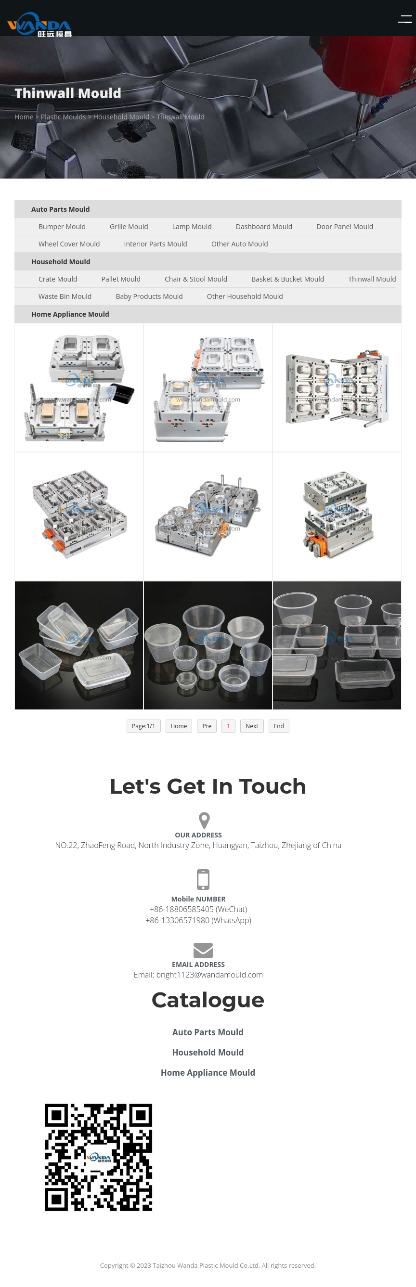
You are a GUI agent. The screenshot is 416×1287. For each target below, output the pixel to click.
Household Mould (121, 116)
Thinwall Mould (180, 116)
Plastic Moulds (63, 116)
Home (24, 116)
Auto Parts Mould (208, 1032)
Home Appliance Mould (208, 1072)
